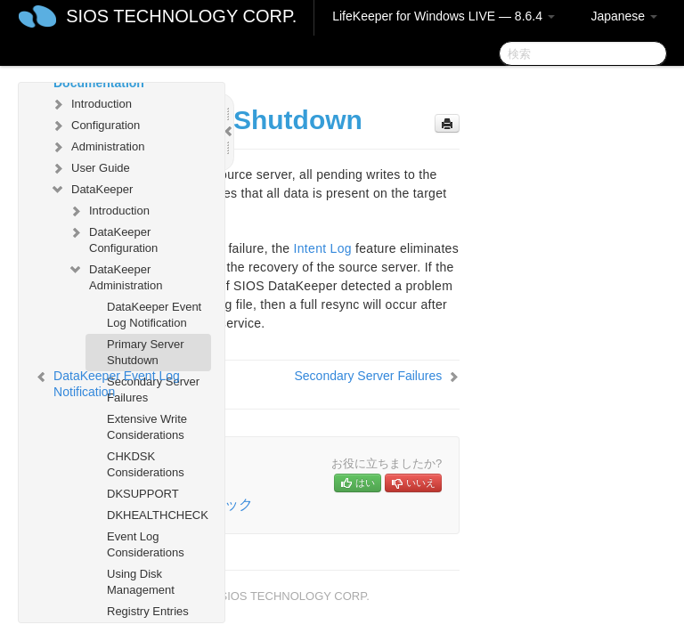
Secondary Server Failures (368, 376)
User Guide (90, 168)
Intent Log (323, 248)
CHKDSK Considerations (145, 464)
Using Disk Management (141, 581)
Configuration (95, 125)
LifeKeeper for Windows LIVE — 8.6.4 (443, 16)
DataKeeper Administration (115, 275)
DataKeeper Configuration (113, 238)
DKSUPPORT (143, 493)
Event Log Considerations (145, 544)
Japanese (623, 16)
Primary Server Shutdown (145, 352)
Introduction (91, 104)
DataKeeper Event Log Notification (154, 314)
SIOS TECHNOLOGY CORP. (181, 16)
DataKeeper (91, 189)
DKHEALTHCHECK (157, 515)
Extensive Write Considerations (147, 427)
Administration (97, 147)
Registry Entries (148, 611)
